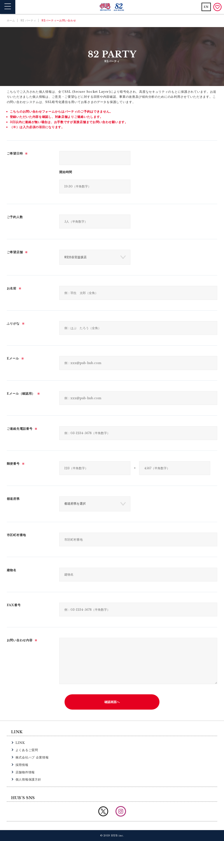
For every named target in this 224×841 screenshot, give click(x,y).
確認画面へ (112, 702)
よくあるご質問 (27, 750)
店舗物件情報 (25, 772)
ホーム (11, 20)
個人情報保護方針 (28, 779)
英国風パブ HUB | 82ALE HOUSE (112, 7)
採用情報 (22, 765)
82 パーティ (28, 20)
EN (206, 7)
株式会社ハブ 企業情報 (32, 757)
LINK (20, 743)
